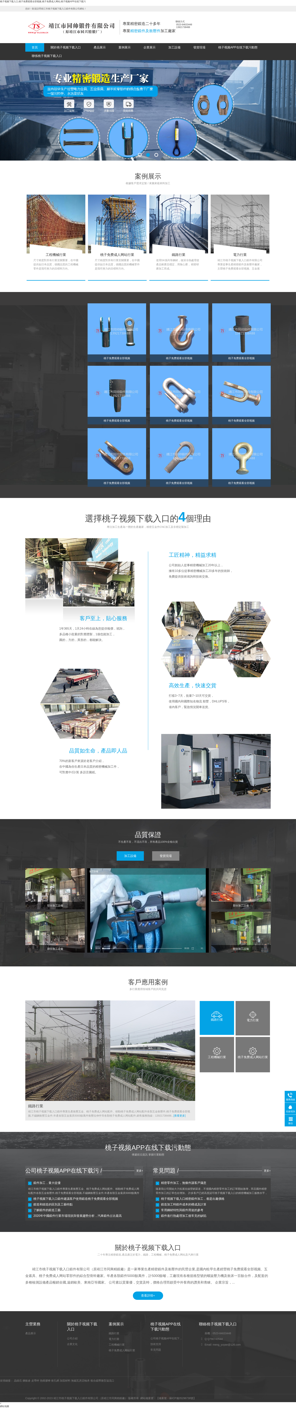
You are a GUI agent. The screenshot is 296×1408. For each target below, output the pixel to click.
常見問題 (155, 1349)
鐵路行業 (114, 1333)
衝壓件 (34, 358)
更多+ (139, 1170)
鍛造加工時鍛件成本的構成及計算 (183, 1204)
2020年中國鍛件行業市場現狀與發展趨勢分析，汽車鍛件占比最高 (77, 1215)
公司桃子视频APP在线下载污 (166, 1338)
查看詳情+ (148, 1295)
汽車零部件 (37, 367)
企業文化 (72, 1344)
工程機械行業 (117, 1344)
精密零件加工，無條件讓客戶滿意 (183, 1182)
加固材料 (65, 1380)
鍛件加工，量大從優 (47, 1182)
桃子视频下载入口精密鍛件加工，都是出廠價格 (192, 1198)
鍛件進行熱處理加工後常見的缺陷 (183, 1215)
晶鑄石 (18, 1380)
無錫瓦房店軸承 (80, 1380)
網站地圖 (4, 1406)
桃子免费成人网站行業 (122, 1350)
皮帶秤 (35, 1380)
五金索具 (35, 377)
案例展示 (125, 47)
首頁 (35, 47)
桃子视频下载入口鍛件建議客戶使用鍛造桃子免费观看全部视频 (75, 1198)
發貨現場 (199, 47)
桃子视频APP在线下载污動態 (237, 47)
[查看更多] (179, 1115)
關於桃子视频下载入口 (66, 47)
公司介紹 (72, 1338)
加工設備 (174, 47)
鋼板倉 (27, 1380)
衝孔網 (55, 1380)
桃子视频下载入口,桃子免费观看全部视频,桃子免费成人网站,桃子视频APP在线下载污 (43, 1)
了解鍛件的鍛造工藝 (47, 1210)
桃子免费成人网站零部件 (44, 348)
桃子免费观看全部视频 (43, 339)
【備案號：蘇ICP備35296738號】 (176, 1398)
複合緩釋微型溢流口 (102, 1380)
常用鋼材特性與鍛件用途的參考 (182, 1210)
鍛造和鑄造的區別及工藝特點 (53, 1204)
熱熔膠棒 (45, 1380)
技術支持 (155, 1344)
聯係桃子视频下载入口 (47, 55)
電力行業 (114, 1338)
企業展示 (149, 47)
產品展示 (100, 47)
